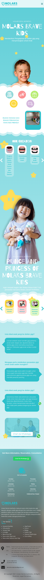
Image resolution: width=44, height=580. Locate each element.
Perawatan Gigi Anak (9, 536)
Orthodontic (6, 528)
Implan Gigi (28, 532)
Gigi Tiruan (28, 526)
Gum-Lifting (28, 536)
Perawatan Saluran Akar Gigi (11, 538)
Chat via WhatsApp (22, 434)
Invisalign (5, 532)
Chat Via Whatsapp (22, 459)
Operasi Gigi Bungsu (31, 534)
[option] (9, 161)
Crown (27, 528)
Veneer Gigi (6, 530)
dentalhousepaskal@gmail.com (15, 567)
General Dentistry (8, 526)
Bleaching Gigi (7, 534)
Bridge (26, 530)
